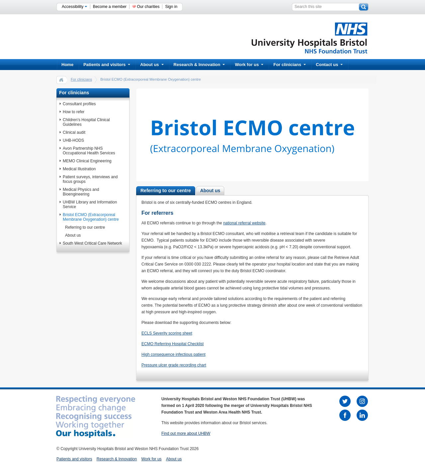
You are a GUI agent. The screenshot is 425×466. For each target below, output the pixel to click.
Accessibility (74, 6)
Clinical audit (74, 132)
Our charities (148, 6)
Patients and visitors (106, 64)
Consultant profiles (79, 104)
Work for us (249, 64)
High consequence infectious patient (173, 354)
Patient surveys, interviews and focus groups (90, 179)
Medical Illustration (79, 169)
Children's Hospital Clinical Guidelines (86, 122)
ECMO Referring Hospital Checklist (172, 344)
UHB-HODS (73, 140)
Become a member (110, 6)
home (61, 79)
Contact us (329, 64)
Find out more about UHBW (185, 433)
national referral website (244, 223)
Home (67, 64)
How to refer (73, 112)
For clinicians (289, 64)
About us (151, 64)
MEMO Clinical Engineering (87, 161)
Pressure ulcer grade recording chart (173, 365)
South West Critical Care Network (92, 243)
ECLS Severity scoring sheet (166, 333)
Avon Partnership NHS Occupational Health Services (89, 150)
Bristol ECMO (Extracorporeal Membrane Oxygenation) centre (91, 217)
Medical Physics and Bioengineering (81, 191)
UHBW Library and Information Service (90, 204)
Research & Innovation (199, 64)
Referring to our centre (85, 227)
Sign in (171, 6)
